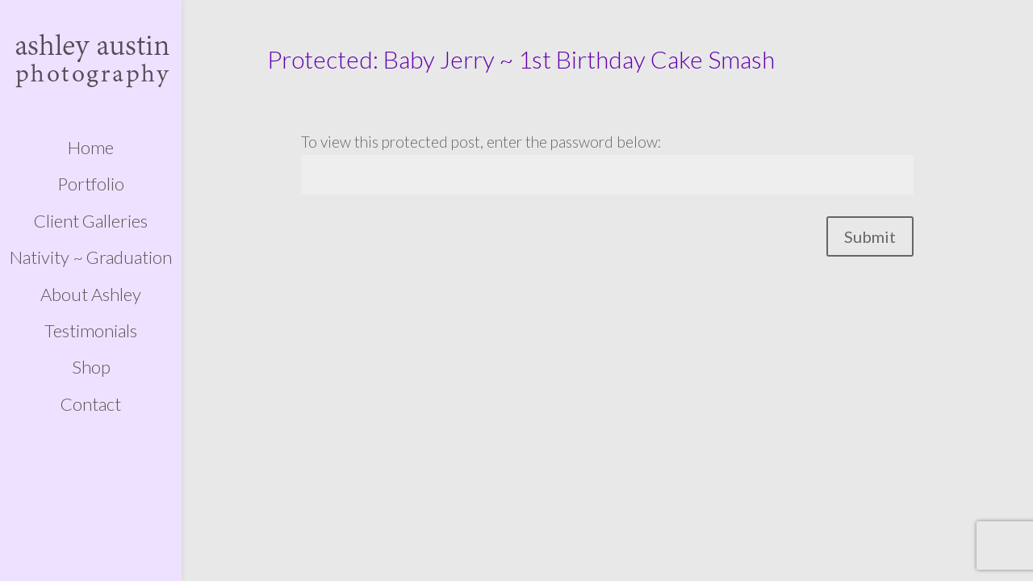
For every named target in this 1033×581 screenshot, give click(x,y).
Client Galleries (91, 221)
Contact (91, 404)
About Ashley (90, 294)
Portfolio (90, 183)
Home (91, 147)
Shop (91, 367)
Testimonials (90, 330)
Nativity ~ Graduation (91, 257)
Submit (870, 236)
